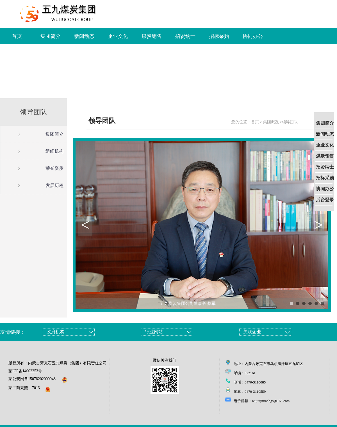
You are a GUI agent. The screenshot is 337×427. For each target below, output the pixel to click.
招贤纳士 (325, 167)
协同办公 (325, 188)
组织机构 (54, 151)
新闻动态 (325, 134)
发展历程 (54, 185)
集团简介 (325, 123)
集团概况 (271, 122)
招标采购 (325, 177)
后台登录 (325, 199)
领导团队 (290, 122)
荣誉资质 (54, 168)
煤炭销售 (325, 156)
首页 (17, 36)
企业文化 (325, 145)
